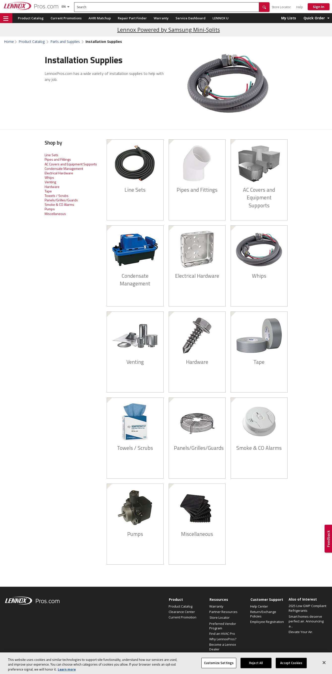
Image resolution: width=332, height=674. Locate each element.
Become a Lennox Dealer (222, 646)
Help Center (259, 606)
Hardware (52, 186)
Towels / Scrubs (56, 195)
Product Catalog (31, 18)
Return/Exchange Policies (263, 614)
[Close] (324, 667)
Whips (49, 177)
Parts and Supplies (65, 41)
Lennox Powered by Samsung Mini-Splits (168, 29)
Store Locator (281, 7)
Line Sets (51, 154)
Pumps (50, 209)
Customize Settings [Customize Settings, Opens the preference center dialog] (219, 667)
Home (9, 41)
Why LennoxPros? (222, 639)
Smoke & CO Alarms (59, 204)
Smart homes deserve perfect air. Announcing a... (306, 621)
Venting (50, 181)
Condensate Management (64, 168)
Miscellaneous (55, 213)
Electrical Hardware (59, 173)
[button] (264, 7)
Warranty (161, 18)
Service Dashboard (191, 18)
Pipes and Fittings (58, 159)
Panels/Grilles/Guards (61, 200)
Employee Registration (267, 621)
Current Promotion (182, 617)
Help (299, 7)
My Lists (288, 18)
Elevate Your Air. (301, 632)
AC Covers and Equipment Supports (71, 164)
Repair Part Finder (132, 18)
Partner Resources (223, 612)
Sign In (318, 6)
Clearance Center (182, 612)
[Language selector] (63, 6)
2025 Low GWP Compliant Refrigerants (307, 608)
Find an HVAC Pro (222, 633)
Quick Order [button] (314, 18)
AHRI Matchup (100, 18)
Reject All (256, 667)
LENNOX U (220, 18)
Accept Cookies (291, 667)
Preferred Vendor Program (222, 625)
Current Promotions (66, 18)
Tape (48, 191)
